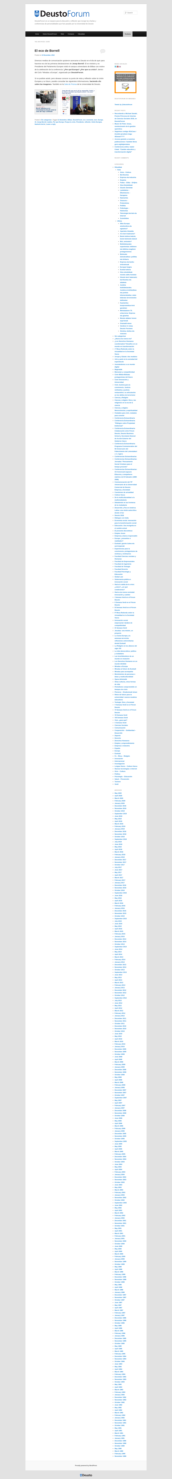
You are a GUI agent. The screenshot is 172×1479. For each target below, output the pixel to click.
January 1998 (120, 1292)
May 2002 (118, 1208)
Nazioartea (124, 198)
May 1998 (118, 1285)
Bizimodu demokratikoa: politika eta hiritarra (128, 256)
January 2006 (120, 1131)
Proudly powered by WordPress (86, 1465)
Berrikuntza (124, 175)
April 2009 (118, 1059)
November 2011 (120, 1021)
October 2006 (120, 1116)
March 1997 (119, 1310)
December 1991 (120, 1420)
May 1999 (118, 1267)
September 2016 (121, 893)
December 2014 (120, 939)
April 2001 (118, 1231)
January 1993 (120, 1395)
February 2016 (120, 906)
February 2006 (120, 1128)
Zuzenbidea (124, 218)
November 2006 (120, 1113)
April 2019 (118, 821)
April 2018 (118, 849)
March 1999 (119, 1272)
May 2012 (118, 1005)
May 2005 (118, 1146)
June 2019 (118, 816)
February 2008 (120, 1085)
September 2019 (121, 814)
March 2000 (119, 1254)
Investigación (120, 764)
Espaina (123, 180)
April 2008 (118, 1080)
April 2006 (118, 1123)
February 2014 (120, 959)
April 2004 (118, 1169)
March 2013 (119, 982)
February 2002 (120, 1215)
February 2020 (120, 801)
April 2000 (118, 1251)
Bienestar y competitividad (125, 372)
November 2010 (120, 1029)
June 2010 (118, 1034)
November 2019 (120, 808)
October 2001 (120, 1226)
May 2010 (118, 1036)
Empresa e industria (122, 746)
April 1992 (118, 1410)
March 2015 (119, 931)
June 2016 (118, 895)
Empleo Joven (120, 533)
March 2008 (119, 1082)
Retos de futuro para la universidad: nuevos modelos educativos (126, 697)
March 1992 (119, 1413)
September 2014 (121, 947)
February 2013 (120, 985)
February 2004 (120, 1172)
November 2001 (120, 1223)
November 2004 (120, 1159)
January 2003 (120, 1195)
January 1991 (120, 1438)
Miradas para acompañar (124, 671)
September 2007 (121, 1098)
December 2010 (120, 1026)
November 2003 (120, 1180)
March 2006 (119, 1126)
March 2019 (119, 824)
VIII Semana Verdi (121, 718)
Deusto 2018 (119, 515)
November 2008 (120, 1072)
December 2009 (120, 1049)
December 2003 (120, 1177)
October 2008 (120, 1075)
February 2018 (120, 854)
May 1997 (118, 1305)
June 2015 (118, 924)
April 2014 (118, 954)
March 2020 (119, 798)
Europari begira (126, 267)
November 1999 (120, 1261)
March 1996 (119, 1331)
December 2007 (120, 1090)
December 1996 (120, 1318)
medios (49, 122)
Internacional (119, 761)
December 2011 (120, 1018)
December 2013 (120, 965)
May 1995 (118, 1346)
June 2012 (118, 1003)
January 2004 (120, 1174)
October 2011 (120, 1023)
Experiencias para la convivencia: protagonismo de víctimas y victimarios (126, 551)
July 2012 (118, 1000)
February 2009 (120, 1064)
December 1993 (120, 1377)
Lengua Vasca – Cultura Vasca (126, 766)
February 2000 (120, 1256)
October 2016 (120, 890)
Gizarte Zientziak (126, 188)
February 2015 (120, 934)
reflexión (88, 122)
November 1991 (120, 1423)
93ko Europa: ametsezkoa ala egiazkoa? (126, 226)
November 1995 (120, 1341)
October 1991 (120, 1425)
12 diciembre (62, 120)
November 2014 (120, 941)
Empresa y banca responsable (126, 536)
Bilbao (70, 120)
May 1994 (118, 1367)
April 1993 (118, 1387)
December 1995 (120, 1338)
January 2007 (120, 1108)
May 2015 (118, 926)
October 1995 (120, 1343)
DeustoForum (77, 120)
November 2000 (120, 1241)
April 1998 (118, 1287)
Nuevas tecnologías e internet (126, 769)
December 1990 (120, 1441)
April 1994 (118, 1369)
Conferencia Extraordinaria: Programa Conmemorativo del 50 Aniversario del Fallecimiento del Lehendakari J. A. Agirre (126, 449)
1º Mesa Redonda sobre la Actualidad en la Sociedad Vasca (124, 351)
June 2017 (118, 870)
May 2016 (118, 898)
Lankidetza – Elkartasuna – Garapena (125, 192)
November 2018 (120, 834)
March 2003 (119, 1190)
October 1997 (120, 1300)
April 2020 (118, 796)
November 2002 (120, 1197)
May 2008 (118, 1077)
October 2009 (120, 1054)
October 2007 (120, 1095)
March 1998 (119, 1290)
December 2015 (120, 911)
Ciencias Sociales (121, 725)
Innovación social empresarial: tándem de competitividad (123, 622)
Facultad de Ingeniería (123, 564)
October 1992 (120, 1402)
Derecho (118, 738)
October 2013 (120, 970)
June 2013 (118, 975)
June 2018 (118, 844)
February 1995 (120, 1354)
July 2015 (118, 921)
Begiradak (118, 369)
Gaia (119, 170)
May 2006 (118, 1121)
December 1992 (120, 1397)
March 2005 (119, 1151)
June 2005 (118, 1144)
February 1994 (120, 1374)
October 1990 (120, 1446)
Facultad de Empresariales (125, 561)
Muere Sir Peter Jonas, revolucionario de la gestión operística (125, 126)
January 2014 (120, 962)
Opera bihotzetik (121, 679)
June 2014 (118, 949)
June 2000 (118, 1246)
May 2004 (118, 1167)
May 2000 (118, 1249)
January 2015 (120, 936)
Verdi (116, 784)
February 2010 (120, 1044)
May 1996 (118, 1326)
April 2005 (118, 1149)
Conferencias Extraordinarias (126, 456)
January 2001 (120, 1238)
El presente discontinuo (123, 531)
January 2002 (120, 1218)
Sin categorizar (46, 120)
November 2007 (120, 1092)
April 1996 (118, 1328)
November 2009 (120, 1052)
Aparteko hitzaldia (127, 231)
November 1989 (120, 1456)
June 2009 (118, 1057)
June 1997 (118, 1302)
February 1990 (120, 1454)
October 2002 (120, 1200)
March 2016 (119, 903)
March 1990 (119, 1451)
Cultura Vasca (120, 495)
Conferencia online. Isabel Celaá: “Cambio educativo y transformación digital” (125, 149)
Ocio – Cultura (120, 771)
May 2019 (118, 819)
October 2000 (120, 1244)
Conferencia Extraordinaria (125, 418)
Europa (100, 120)
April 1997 (118, 1308)
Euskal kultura (125, 269)
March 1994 (119, 1372)
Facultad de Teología (122, 566)
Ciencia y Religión (121, 397)
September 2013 (121, 972)
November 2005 (120, 1136)
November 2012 (120, 993)
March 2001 (119, 1233)
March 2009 (119, 1062)
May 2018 (118, 847)
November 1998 (120, 1279)
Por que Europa (58, 122)
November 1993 (120, 1379)
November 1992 (120, 1400)
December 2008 (120, 1069)
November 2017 (120, 862)
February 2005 (120, 1154)
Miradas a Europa (121, 666)
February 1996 (120, 1333)
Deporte (118, 735)
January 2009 (120, 1067)
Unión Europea (96, 122)
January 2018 (120, 857)
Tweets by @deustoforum (123, 104)
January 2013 (120, 988)
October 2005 (120, 1139)
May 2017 (118, 872)
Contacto (71, 34)
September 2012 (121, 998)
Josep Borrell (41, 122)
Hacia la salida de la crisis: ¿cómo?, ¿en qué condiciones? (125, 587)
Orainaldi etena (125, 323)
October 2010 (120, 1031)
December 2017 (120, 860)
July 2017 (118, 867)
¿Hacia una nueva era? (123, 339)
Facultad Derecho (121, 569)
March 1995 (119, 1351)
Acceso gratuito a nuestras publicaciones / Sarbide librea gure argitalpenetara (126, 141)
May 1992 (118, 1407)
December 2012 (120, 990)
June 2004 (118, 1164)
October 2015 (120, 916)
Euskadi (118, 753)
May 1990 (118, 1448)
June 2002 (118, 1205)
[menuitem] (128, 34)
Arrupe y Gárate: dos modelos (126, 357)
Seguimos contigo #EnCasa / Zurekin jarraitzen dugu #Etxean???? (125, 134)
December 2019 (120, 806)
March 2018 (119, 852)
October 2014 (120, 944)
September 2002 (121, 1203)
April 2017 (118, 875)
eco (84, 120)
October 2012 (120, 995)
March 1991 (119, 1433)
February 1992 (120, 1415)
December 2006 (120, 1110)
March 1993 (119, 1390)
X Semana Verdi (120, 723)
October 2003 (120, 1182)
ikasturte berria (40, 124)
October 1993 (120, 1382)
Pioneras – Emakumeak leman (126, 692)
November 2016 (120, 888)
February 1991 (120, 1436)
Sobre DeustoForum (50, 34)
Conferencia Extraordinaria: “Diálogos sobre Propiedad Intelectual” (125, 423)
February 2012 (120, 1013)
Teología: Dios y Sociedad (124, 702)
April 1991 (118, 1430)
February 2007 (120, 1105)
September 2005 (121, 1141)
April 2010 (118, 1039)
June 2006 (118, 1118)
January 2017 (120, 883)
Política (117, 774)
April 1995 (118, 1349)
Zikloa (119, 221)
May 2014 (118, 952)
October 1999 (120, 1264)
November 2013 (120, 967)
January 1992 (120, 1418)
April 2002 (118, 1210)
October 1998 (120, 1282)
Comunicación (120, 728)
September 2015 (121, 918)
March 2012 (119, 1011)
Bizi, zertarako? (126, 241)
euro (95, 120)
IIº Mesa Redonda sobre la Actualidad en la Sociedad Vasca (124, 615)
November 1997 (120, 1297)
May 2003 (118, 1187)
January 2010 (120, 1046)
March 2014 (119, 957)
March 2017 (119, 878)
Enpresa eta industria (128, 177)
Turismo (118, 782)
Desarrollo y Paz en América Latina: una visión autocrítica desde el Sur (125, 510)
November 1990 (120, 1443)
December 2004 (120, 1156)
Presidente (80, 122)
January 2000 (120, 1259)
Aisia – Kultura (125, 172)
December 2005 (120, 1133)
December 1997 (120, 1295)
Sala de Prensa (70, 84)
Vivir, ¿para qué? (121, 720)
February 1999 (120, 1274)
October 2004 (120, 1162)
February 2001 (120, 1236)
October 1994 (120, 1361)
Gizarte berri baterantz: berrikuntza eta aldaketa (128, 279)
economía (89, 120)
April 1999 (118, 1269)
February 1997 (120, 1313)
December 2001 (120, 1220)
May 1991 (118, 1428)
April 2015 (118, 929)
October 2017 (120, 865)
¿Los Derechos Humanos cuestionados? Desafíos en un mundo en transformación (126, 343)
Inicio (37, 34)
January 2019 (120, 829)
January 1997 (120, 1315)
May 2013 (118, 977)
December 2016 (120, 885)
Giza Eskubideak (126, 185)
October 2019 (120, 811)
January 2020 (120, 803)
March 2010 (119, 1041)
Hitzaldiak (81, 34)
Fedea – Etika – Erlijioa (128, 182)
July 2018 (118, 842)
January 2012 (120, 1016)
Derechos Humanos (122, 741)
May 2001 (118, 1228)
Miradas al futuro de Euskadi (125, 669)
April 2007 (118, 1103)
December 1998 (120, 1277)
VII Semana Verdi (121, 715)
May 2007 (118, 1100)
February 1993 (120, 1392)
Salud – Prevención (122, 779)
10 (35, 122)
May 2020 (118, 793)
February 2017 (120, 880)
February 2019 (120, 826)
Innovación (119, 758)
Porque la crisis (70, 122)
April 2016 (118, 901)
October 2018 (120, 837)
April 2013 (118, 980)
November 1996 (120, 1320)
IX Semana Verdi (121, 628)
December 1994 (120, 1356)
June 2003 (118, 1185)
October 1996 (120, 1323)
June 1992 (118, 1405)
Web (62, 34)
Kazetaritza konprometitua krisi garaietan (127, 305)
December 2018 (120, 831)
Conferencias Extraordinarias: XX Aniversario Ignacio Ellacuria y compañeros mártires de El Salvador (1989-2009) (126, 474)
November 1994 (120, 1359)
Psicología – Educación (123, 776)
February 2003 (120, 1192)
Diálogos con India (122, 518)
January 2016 (120, 908)
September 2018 (121, 839)
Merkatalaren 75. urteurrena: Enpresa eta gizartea (127, 313)
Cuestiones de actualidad (124, 492)
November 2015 (120, 913)
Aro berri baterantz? (127, 234)
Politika (123, 206)
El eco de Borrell (47, 50)
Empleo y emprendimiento (124, 743)
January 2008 (120, 1087)
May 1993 (118, 1384)
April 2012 (118, 1008)
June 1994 (118, 1364)
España (117, 748)
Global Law (119, 577)
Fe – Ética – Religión (122, 756)
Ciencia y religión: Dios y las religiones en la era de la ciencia (125, 402)
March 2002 (119, 1213)
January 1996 (120, 1336)
